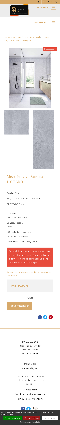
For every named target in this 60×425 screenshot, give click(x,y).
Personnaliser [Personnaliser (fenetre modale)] (49, 418)
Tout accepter (12, 418)
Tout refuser (32, 418)
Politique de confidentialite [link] (30, 422)
